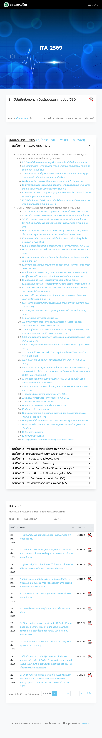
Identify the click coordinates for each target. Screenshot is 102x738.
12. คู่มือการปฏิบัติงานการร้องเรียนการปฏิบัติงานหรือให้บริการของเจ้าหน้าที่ (56, 283)
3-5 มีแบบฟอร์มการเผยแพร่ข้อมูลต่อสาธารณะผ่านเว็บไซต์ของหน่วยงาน (54, 219)
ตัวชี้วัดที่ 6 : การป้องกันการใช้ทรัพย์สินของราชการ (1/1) (51, 468)
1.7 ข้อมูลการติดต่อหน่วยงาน (35, 409)
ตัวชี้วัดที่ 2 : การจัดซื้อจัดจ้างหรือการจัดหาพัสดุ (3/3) (51, 448)
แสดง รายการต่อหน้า (23, 519)
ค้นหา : (73, 519)
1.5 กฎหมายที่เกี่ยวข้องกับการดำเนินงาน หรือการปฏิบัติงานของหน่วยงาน (55, 420)
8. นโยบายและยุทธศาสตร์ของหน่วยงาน (40, 318)
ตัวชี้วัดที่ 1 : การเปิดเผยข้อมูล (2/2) (51, 145)
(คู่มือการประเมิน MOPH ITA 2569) (60, 140)
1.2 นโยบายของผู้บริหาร (33, 435)
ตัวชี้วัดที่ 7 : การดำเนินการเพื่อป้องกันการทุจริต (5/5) (51, 473)
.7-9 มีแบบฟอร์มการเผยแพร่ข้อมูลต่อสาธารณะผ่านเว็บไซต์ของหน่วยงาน (55, 211)
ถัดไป (88, 693)
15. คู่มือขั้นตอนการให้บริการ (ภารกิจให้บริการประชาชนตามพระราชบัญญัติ (55, 272)
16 (82, 693)
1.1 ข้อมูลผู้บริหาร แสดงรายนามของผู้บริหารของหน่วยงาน (48, 439)
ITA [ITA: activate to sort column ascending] (79, 527)
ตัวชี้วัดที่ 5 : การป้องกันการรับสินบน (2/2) (51, 463)
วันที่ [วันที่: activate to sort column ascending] (12, 527)
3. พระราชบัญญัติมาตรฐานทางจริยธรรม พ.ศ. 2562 (45, 397)
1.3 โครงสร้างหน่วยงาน (32, 432)
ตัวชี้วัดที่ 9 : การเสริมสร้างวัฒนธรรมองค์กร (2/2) (51, 483)
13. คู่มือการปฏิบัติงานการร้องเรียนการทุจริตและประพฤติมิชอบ (50, 280)
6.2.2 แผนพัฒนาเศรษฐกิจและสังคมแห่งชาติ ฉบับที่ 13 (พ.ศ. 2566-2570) (55, 367)
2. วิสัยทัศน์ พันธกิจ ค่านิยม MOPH (38, 401)
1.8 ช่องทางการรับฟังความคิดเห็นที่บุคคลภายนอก (44, 405)
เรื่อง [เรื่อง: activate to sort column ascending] (22, 527)
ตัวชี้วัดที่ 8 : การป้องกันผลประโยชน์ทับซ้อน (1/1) (51, 478)
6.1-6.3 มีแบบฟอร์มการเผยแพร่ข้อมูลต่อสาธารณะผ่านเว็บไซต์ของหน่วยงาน (56, 215)
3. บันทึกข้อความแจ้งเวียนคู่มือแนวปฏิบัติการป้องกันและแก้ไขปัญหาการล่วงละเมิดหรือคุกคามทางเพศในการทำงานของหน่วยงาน (46, 553)
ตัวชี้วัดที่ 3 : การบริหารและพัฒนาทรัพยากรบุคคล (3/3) (51, 453)
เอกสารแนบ (24, 118)
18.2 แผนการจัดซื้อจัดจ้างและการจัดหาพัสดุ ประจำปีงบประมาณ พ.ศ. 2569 (55, 245)
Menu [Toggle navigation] (93, 4)
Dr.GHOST (86, 723)
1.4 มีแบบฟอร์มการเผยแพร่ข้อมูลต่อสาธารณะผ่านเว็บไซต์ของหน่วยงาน (54, 181)
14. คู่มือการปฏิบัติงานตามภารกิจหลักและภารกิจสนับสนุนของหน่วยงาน (54, 276)
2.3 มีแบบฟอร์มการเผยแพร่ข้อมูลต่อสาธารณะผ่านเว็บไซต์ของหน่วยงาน (54, 162)
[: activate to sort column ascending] (89, 527)
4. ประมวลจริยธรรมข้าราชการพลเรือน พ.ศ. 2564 (44, 394)
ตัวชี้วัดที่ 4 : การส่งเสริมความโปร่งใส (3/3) (51, 458)
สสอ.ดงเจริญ (15, 4)
